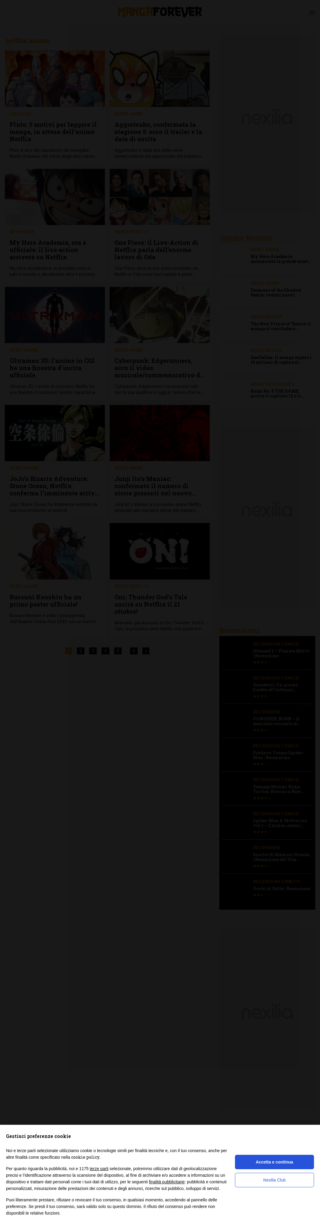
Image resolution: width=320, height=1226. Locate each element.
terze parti (99, 1168)
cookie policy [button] (85, 1157)
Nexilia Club (274, 1180)
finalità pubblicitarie (166, 1181)
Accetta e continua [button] (274, 1162)
